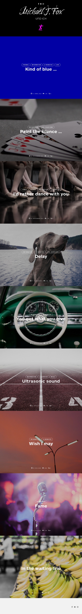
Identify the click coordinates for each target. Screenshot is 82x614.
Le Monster (48, 65)
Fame (41, 506)
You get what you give (41, 318)
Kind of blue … (41, 69)
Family (24, 189)
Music (53, 377)
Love (57, 65)
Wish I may (41, 443)
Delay (41, 256)
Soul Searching (47, 127)
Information (36, 65)
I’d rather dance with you (41, 193)
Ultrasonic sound (41, 381)
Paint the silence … (41, 131)
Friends (26, 65)
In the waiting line (41, 568)
